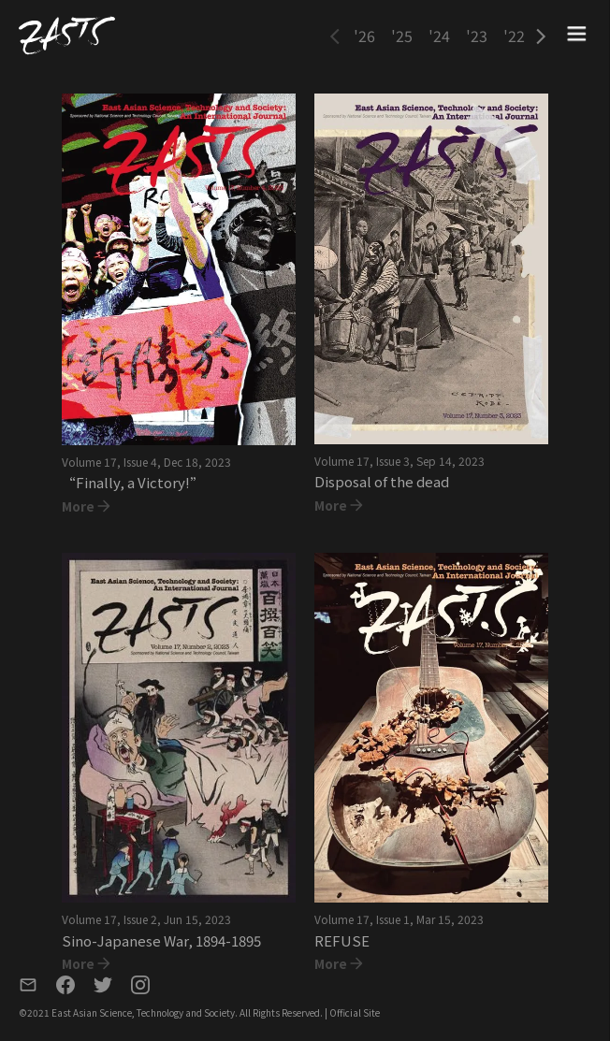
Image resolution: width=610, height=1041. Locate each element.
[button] (335, 35)
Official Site (354, 1012)
